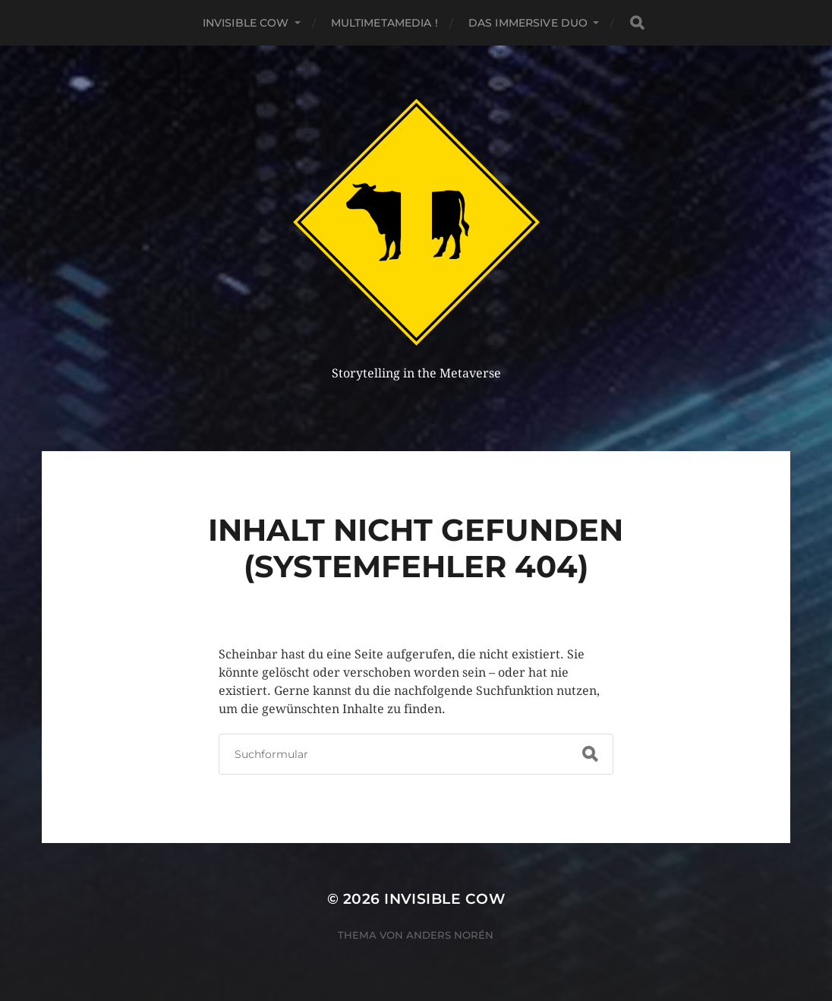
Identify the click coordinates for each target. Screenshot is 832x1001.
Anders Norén (449, 935)
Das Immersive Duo (528, 23)
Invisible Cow (246, 23)
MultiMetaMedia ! (384, 23)
